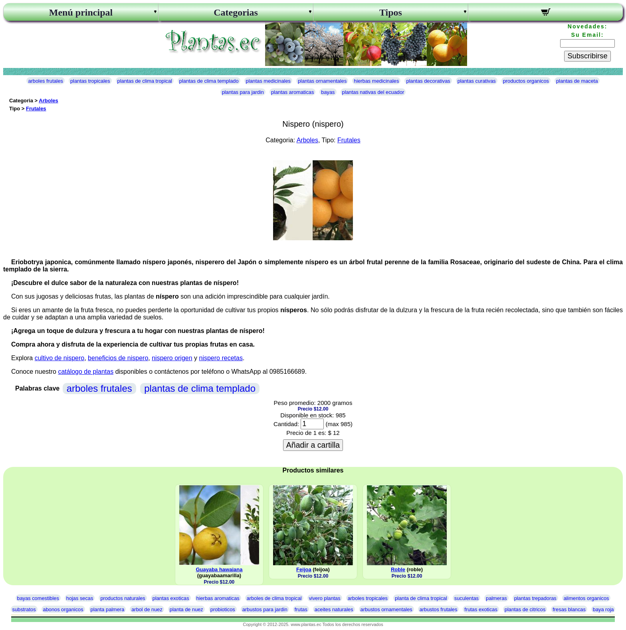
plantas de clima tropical (144, 81)
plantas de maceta (577, 81)
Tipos (390, 12)
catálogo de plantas (85, 371)
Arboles (48, 101)
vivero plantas (325, 598)
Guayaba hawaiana (219, 569)
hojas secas (79, 598)
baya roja (603, 609)
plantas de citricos (525, 609)
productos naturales (122, 598)
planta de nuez (186, 609)
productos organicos (526, 81)
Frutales (36, 109)
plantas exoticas (171, 598)
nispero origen (172, 358)
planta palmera (108, 609)
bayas (328, 92)
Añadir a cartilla (313, 445)
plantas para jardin (243, 92)
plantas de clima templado (209, 81)
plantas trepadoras (535, 598)
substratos (24, 609)
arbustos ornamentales (386, 609)
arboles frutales (45, 81)
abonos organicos (63, 609)
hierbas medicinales (376, 81)
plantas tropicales (90, 81)
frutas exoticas (480, 609)
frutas (301, 609)
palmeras (496, 598)
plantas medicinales (268, 81)
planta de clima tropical (421, 598)
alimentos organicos (586, 598)
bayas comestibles (38, 598)
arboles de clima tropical (274, 598)
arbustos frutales (439, 609)
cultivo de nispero (60, 358)
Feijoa (303, 569)
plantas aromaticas (292, 92)
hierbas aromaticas (218, 598)
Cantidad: (286, 424)
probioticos (222, 609)
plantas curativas (477, 81)
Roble (398, 569)
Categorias (236, 12)
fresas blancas (569, 609)
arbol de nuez (146, 609)
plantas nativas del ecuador (373, 92)
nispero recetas (221, 358)
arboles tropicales (368, 598)
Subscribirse (587, 56)
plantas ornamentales (322, 81)
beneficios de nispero (118, 358)
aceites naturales (334, 609)
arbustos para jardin (264, 609)
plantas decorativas (428, 81)
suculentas (466, 598)
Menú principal (81, 12)
